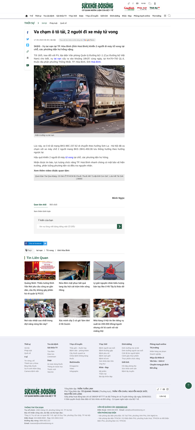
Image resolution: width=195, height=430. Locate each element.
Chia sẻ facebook (35, 243)
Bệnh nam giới (104, 356)
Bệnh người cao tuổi (107, 348)
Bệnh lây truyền (128, 371)
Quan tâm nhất (40, 204)
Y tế (31, 16)
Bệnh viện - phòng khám (79, 351)
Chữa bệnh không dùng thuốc (79, 357)
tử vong (69, 157)
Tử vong (50, 250)
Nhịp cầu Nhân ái (157, 358)
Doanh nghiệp (155, 354)
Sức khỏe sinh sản (129, 369)
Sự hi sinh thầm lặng (32, 369)
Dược (81, 16)
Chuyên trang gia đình (159, 365)
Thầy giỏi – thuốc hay (78, 348)
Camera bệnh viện (31, 371)
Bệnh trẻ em (104, 358)
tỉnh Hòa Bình (63, 250)
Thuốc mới (51, 369)
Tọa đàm (50, 351)
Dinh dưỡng (115, 16)
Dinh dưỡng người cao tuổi (132, 351)
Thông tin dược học (55, 367)
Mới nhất (53, 204)
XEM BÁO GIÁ (121, 407)
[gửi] (119, 226)
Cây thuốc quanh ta (77, 353)
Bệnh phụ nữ (104, 353)
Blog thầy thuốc (30, 366)
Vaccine (50, 372)
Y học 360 (73, 16)
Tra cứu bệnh (48, 16)
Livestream (51, 357)
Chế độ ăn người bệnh (131, 353)
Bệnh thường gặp (106, 351)
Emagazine (74, 366)
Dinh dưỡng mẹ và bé (130, 348)
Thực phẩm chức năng (131, 358)
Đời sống (153, 368)
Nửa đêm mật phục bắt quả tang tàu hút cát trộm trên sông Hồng (74, 286)
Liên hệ (163, 396)
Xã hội (44, 23)
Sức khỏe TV (61, 16)
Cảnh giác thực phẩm (130, 356)
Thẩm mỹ (102, 374)
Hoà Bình (96, 62)
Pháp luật (53, 23)
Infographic (74, 371)
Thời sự (38, 16)
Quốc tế (63, 23)
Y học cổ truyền (92, 16)
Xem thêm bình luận (42, 211)
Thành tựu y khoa (31, 363)
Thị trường (156, 16)
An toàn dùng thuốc (55, 364)
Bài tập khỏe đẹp (105, 376)
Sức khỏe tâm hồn (106, 361)
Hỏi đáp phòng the (129, 366)
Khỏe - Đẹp (127, 16)
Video (72, 369)
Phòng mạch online (142, 16)
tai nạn (57, 58)
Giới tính (104, 16)
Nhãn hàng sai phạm (158, 351)
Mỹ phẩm (102, 371)
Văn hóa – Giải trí (157, 361)
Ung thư (102, 364)
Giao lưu (50, 354)
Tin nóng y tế (29, 361)
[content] (77, 226)
